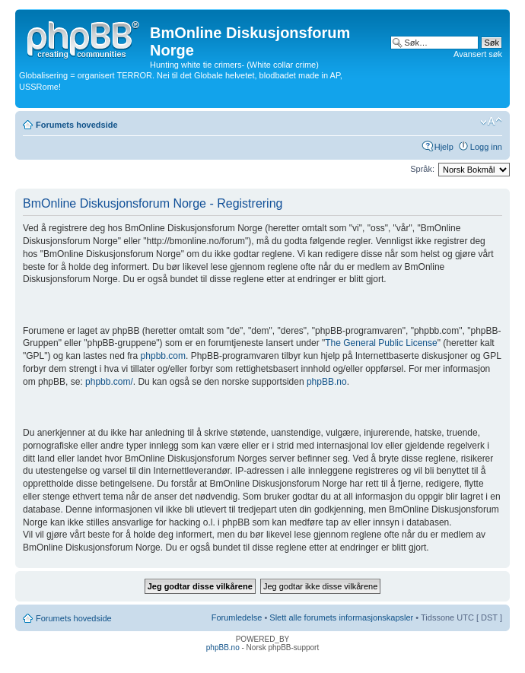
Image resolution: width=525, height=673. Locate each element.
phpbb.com (163, 356)
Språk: (422, 168)
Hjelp (443, 146)
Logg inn (486, 146)
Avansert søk (477, 54)
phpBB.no (327, 381)
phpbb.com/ (109, 381)
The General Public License (381, 343)
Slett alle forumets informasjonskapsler (341, 617)
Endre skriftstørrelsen (491, 122)
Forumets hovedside (77, 124)
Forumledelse (237, 617)
